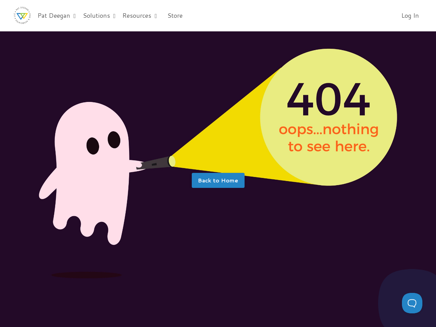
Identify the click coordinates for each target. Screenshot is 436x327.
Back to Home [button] (218, 180)
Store (175, 15)
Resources (139, 15)
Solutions (99, 15)
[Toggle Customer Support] (412, 303)
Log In (410, 15)
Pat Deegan (56, 15)
